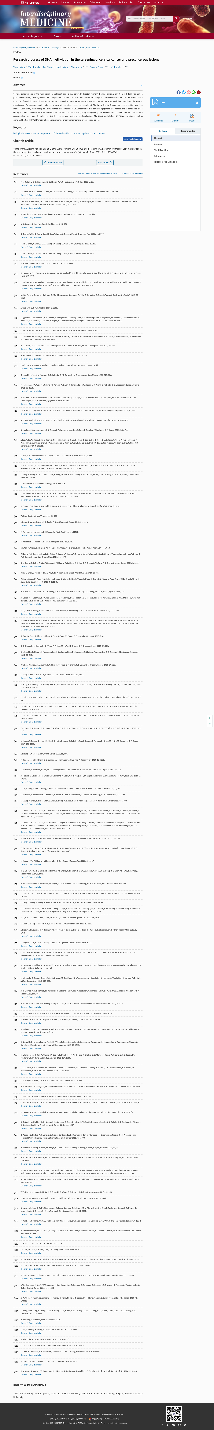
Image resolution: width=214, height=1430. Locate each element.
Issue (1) (55, 47)
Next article (105, 162)
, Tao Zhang (47, 67)
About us (158, 2)
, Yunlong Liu (76, 67)
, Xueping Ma (33, 67)
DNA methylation (62, 133)
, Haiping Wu (115, 67)
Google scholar (35, 185)
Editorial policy (126, 2)
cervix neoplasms (41, 133)
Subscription (79, 2)
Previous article (53, 162)
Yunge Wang (19, 67)
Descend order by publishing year (105, 173)
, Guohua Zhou (95, 67)
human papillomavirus (84, 133)
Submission (95, 2)
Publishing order (84, 173)
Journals (65, 2)
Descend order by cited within (132, 173)
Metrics (110, 2)
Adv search (187, 18)
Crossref (24, 185)
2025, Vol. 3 (44, 47)
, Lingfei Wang (61, 67)
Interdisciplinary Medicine (24, 47)
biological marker (21, 133)
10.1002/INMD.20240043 (89, 47)
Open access (144, 2)
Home (52, 2)
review (102, 133)
